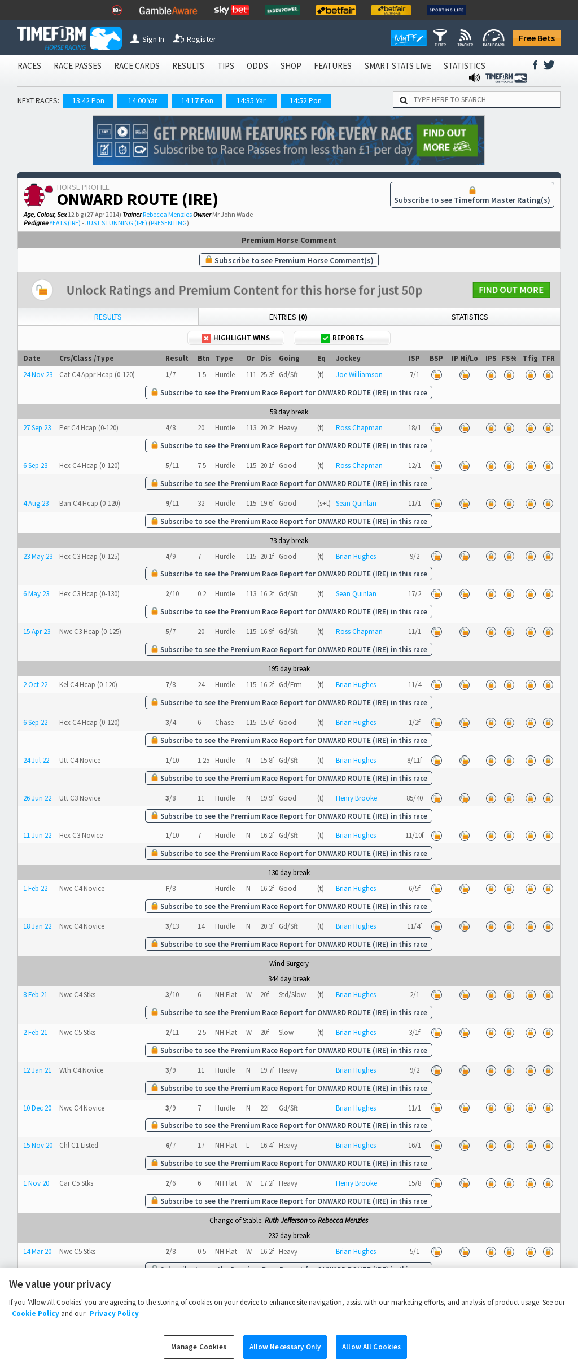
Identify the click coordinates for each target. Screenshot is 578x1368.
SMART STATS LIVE (398, 65)
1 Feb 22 (35, 888)
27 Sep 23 (37, 427)
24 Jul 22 (36, 760)
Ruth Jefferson (286, 1220)
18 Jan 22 (37, 926)
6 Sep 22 (35, 722)
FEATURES (333, 65)
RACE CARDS (137, 65)
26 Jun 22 (37, 798)
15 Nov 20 (37, 1145)
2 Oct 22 (35, 684)
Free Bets (537, 37)
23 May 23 (37, 556)
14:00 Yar (142, 100)
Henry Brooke (356, 798)
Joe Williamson (359, 374)
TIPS (225, 65)
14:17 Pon (197, 100)
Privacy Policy (114, 1327)
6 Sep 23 (35, 465)
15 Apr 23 (36, 631)
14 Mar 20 (37, 1251)
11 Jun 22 (37, 835)
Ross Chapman (359, 427)
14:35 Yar (251, 100)
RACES (29, 65)
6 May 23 (36, 593)
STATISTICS (464, 65)
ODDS (257, 65)
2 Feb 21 (35, 1032)
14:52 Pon (306, 100)
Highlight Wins (236, 338)
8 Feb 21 (35, 994)
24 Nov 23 (37, 374)
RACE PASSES (78, 65)
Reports (342, 338)
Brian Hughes (356, 556)
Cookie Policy (35, 1327)
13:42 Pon (88, 100)
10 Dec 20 (37, 1108)
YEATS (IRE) (65, 222)
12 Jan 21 (37, 1070)
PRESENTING (169, 222)
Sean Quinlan (356, 503)
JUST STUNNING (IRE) (116, 222)
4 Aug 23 (36, 503)
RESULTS (188, 65)
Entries (288, 317)
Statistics (470, 317)
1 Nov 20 (36, 1183)
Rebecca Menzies (167, 214)
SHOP (291, 65)
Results (108, 317)
